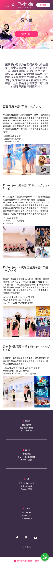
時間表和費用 (26, 34)
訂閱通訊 (27, 546)
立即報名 (43, 5)
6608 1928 (28, 518)
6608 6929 (27, 460)
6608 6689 (27, 489)
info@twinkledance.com (26, 560)
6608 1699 (28, 431)
